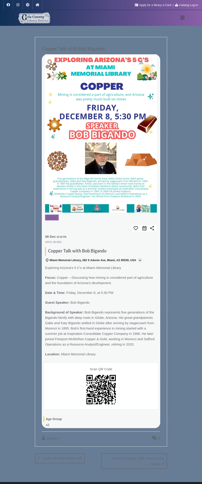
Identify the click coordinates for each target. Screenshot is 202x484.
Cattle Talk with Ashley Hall (62, 458)
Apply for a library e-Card (153, 5)
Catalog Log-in (186, 5)
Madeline (50, 438)
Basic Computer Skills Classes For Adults (138, 461)
